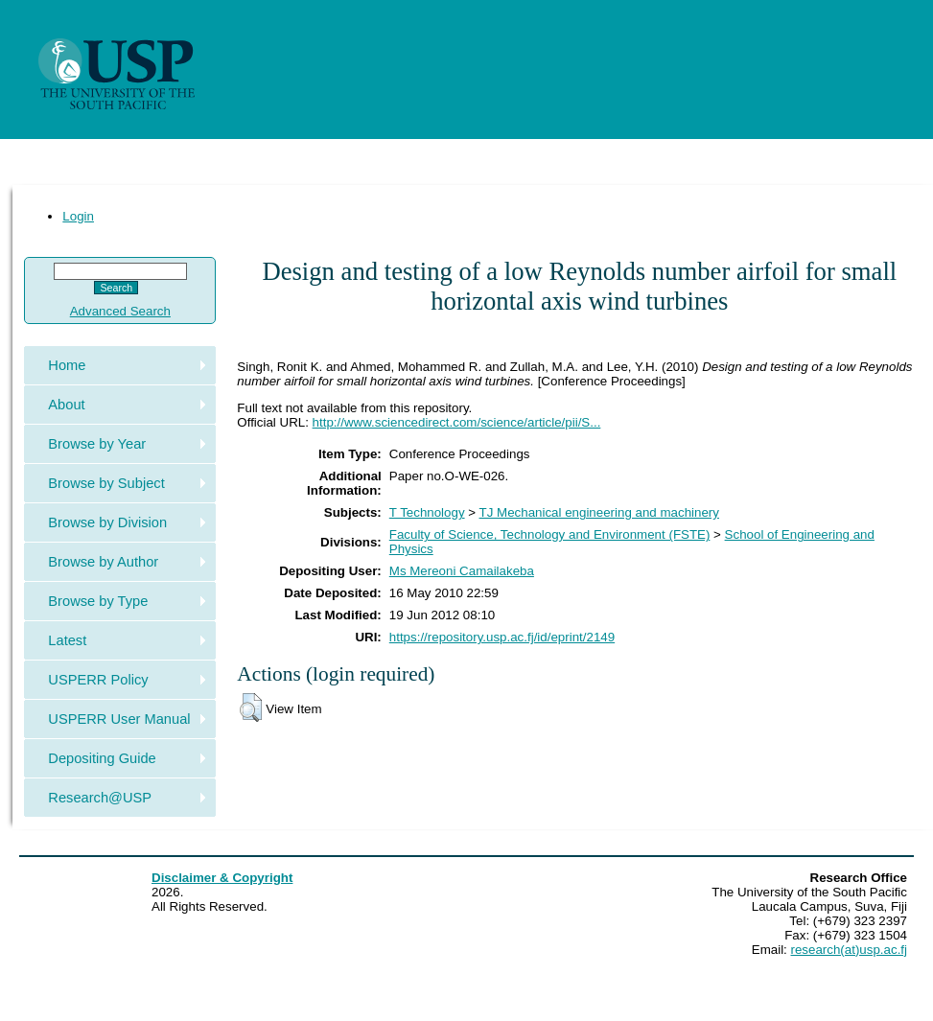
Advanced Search (120, 311)
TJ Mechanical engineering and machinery (599, 512)
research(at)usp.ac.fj (849, 949)
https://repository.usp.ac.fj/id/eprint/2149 (502, 637)
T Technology (427, 512)
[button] (251, 707)
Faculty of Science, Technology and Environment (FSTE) (550, 534)
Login (78, 216)
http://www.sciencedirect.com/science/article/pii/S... (457, 422)
